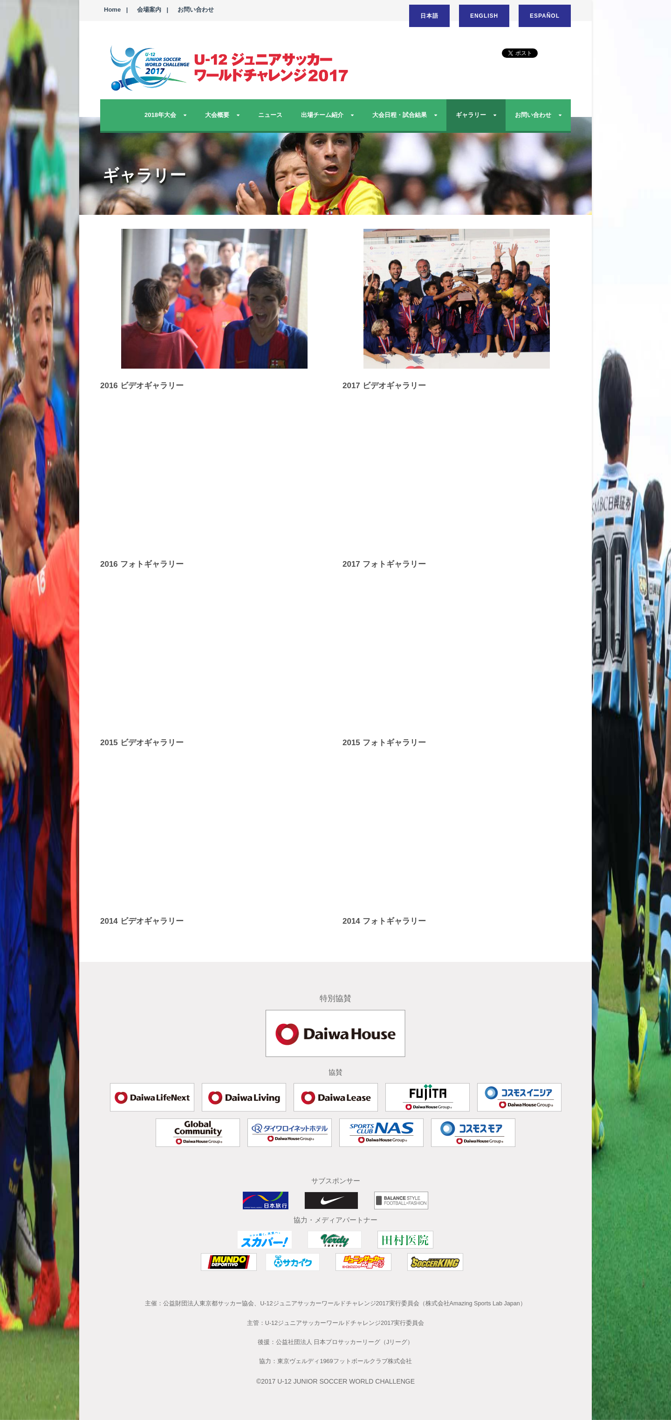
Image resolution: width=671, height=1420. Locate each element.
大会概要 (217, 114)
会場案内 (149, 9)
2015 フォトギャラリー (384, 742)
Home (112, 9)
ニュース (270, 114)
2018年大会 (160, 114)
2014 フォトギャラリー (384, 921)
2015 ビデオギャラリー (142, 742)
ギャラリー (471, 114)
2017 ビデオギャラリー (384, 385)
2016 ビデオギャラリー (142, 385)
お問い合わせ (196, 9)
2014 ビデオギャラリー (142, 921)
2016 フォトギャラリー (142, 564)
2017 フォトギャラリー (384, 564)
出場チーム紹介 (322, 114)
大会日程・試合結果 (399, 114)
